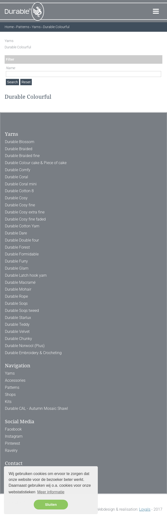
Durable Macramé (20, 282)
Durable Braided (18, 149)
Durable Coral (16, 177)
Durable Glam (16, 268)
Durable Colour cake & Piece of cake (36, 162)
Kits (8, 401)
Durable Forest (17, 247)
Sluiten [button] (51, 505)
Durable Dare (16, 233)
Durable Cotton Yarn (22, 226)
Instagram (13, 436)
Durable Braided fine (22, 155)
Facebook (13, 429)
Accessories (15, 380)
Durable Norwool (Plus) (25, 345)
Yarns (10, 373)
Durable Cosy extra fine (25, 212)
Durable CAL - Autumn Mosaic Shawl (36, 408)
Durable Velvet (17, 331)
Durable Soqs (16, 303)
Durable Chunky (18, 338)
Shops (10, 394)
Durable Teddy (17, 324)
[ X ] (159, 41)
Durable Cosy (16, 198)
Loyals (144, 509)
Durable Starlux (18, 317)
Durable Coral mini (21, 184)
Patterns (12, 387)
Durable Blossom (19, 141)
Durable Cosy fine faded (25, 219)
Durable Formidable (22, 254)
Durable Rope (16, 296)
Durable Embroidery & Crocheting (33, 352)
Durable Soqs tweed (22, 310)
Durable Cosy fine (20, 205)
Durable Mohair (18, 289)
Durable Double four (22, 240)
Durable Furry (16, 261)
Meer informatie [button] (50, 492)
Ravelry (11, 450)
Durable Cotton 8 (19, 191)
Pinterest (12, 443)
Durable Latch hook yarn (26, 275)
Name (10, 68)
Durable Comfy (17, 170)
